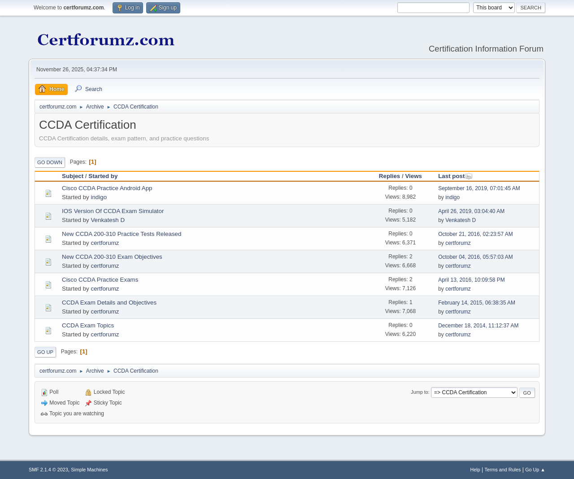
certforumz (105, 243)
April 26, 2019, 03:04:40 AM (471, 211)
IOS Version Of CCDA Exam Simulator (113, 211)
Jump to (419, 392)
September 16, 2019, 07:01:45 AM (479, 188)
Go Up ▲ (535, 469)
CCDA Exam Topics (88, 325)
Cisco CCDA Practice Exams (100, 279)
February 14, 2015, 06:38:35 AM (476, 303)
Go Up (45, 352)
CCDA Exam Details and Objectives (109, 302)
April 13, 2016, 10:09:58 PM (471, 280)
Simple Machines (89, 469)
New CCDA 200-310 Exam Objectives (112, 256)
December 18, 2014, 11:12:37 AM (478, 325)
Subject (72, 176)
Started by (102, 176)
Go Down (49, 162)
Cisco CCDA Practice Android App (107, 188)
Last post (455, 176)
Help (475, 469)
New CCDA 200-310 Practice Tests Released (121, 234)
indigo (99, 197)
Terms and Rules (503, 469)
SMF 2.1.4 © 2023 (48, 469)
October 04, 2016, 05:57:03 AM (475, 257)
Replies (389, 176)
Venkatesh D (108, 220)
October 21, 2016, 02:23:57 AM (475, 234)
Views (413, 176)
